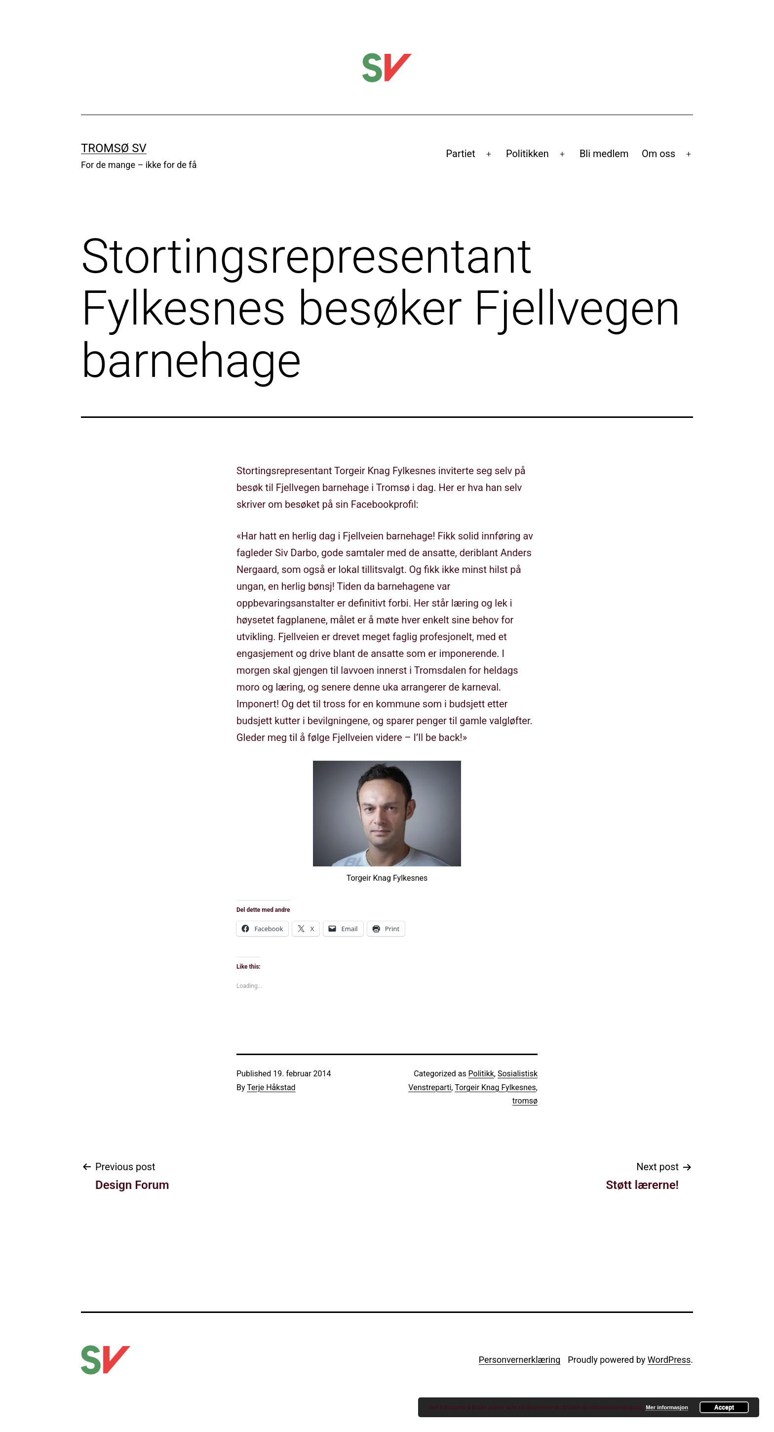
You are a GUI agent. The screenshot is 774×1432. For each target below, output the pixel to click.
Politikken (527, 154)
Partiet (460, 154)
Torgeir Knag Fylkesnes (495, 1087)
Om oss (658, 154)
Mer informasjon (667, 1407)
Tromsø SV (114, 148)
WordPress (669, 1359)
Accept (724, 1407)
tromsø (525, 1100)
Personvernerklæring (519, 1359)
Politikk (481, 1073)
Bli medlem (604, 154)
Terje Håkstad (271, 1087)
